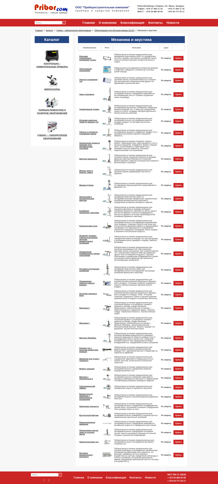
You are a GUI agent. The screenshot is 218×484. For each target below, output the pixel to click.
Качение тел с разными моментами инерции (88, 350)
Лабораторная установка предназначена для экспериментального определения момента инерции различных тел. (133, 369)
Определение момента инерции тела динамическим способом (89, 146)
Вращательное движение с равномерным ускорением (86, 397)
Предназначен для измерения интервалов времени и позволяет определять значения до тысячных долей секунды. (136, 70)
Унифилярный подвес (89, 109)
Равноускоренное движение (87, 423)
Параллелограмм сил (89, 442)
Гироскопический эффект (87, 387)
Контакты (155, 22)
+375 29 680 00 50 (154, 11)
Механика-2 (84, 308)
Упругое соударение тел (88, 81)
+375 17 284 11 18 (154, 9)
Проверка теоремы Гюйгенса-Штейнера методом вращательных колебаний (88, 239)
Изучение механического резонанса (86, 455)
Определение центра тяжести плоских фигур (88, 432)
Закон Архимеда (86, 94)
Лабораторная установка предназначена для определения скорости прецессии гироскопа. (133, 387)
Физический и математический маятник (86, 199)
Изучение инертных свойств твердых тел (89, 121)
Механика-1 (84, 323)
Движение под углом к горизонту (89, 360)
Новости (173, 22)
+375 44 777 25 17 (176, 11)
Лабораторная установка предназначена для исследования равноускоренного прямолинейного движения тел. (135, 185)
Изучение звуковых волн (88, 295)
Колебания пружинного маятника (89, 212)
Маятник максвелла (88, 159)
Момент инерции (86, 369)
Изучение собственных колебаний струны (87, 58)
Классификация (132, 22)
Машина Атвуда (86, 185)
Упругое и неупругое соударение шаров (88, 133)
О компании (107, 22)
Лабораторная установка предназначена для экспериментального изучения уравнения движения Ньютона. (136, 397)
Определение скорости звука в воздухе (87, 283)
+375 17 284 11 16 (176, 9)
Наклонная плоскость (89, 406)
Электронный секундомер (85, 70)
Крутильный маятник (89, 415)
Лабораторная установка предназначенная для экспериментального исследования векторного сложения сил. (134, 442)
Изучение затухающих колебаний (89, 270)
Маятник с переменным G (86, 378)
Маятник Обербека (87, 338)
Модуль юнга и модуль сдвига (86, 172)
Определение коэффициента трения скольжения (89, 254)
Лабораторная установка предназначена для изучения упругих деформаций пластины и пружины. (133, 172)
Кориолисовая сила (88, 226)
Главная (89, 22)
